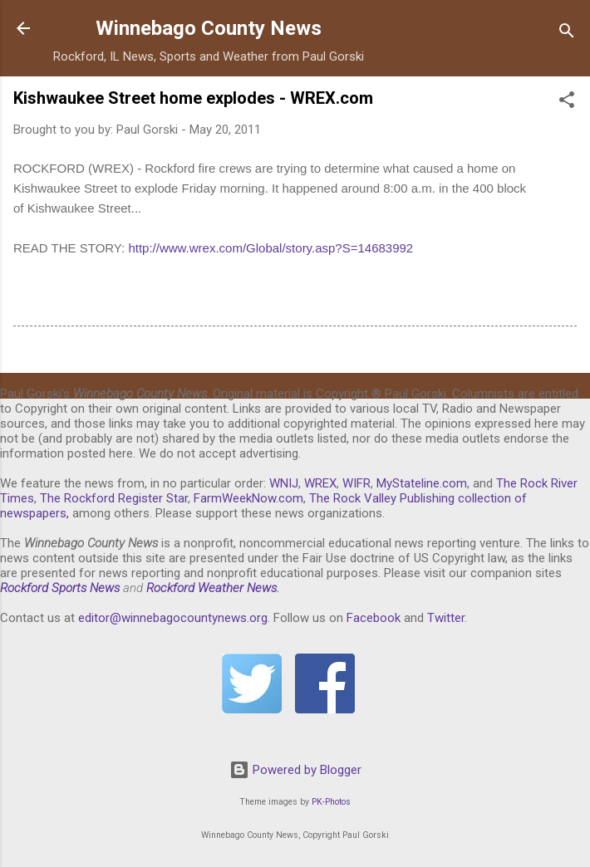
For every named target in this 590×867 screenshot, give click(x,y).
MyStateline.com (421, 483)
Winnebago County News (209, 28)
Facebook (374, 617)
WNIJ (283, 483)
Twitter (446, 617)
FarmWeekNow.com (248, 498)
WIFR (356, 483)
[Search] (567, 33)
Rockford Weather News (211, 587)
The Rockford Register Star (114, 498)
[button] (567, 102)
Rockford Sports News (60, 587)
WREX (320, 483)
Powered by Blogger (295, 769)
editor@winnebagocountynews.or (169, 617)
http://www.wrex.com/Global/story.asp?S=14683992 (270, 248)
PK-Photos (331, 801)
